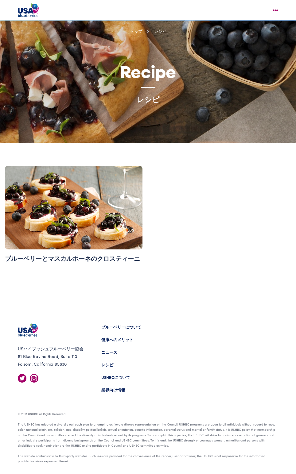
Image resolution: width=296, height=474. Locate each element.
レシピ (107, 364)
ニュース (109, 352)
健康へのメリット (117, 339)
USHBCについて (115, 377)
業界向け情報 (113, 389)
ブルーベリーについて (121, 326)
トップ (136, 31)
